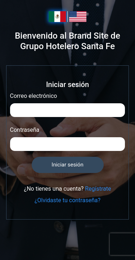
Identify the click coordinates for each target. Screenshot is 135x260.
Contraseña (25, 129)
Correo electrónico (33, 95)
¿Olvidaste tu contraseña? (67, 200)
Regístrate (98, 188)
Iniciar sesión (67, 164)
